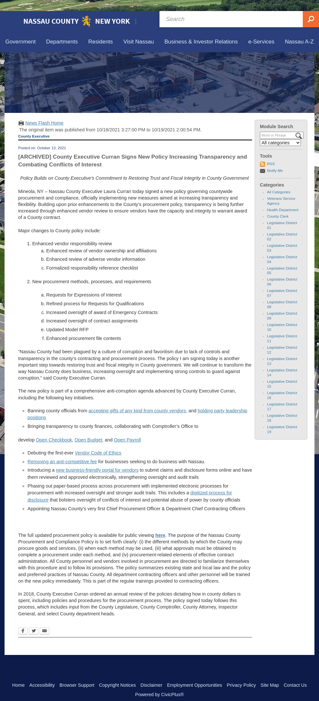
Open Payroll (127, 428)
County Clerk (278, 205)
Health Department (283, 199)
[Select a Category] (280, 131)
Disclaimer (151, 674)
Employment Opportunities (194, 674)
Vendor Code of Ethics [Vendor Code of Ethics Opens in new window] (98, 441)
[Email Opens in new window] (44, 620)
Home (18, 674)
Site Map (270, 674)
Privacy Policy (241, 674)
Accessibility (42, 674)
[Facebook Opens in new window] (23, 620)
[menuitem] (20, 31)
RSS (271, 153)
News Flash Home (44, 112)
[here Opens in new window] (160, 524)
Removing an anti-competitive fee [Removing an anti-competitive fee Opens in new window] (62, 450)
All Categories (278, 181)
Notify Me (275, 160)
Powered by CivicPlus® (159, 683)
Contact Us (295, 674)
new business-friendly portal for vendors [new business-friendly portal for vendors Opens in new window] (97, 459)
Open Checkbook (54, 428)
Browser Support (76, 674)
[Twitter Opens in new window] (33, 620)
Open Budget (88, 428)
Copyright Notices (117, 674)
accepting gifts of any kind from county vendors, (138, 399)
